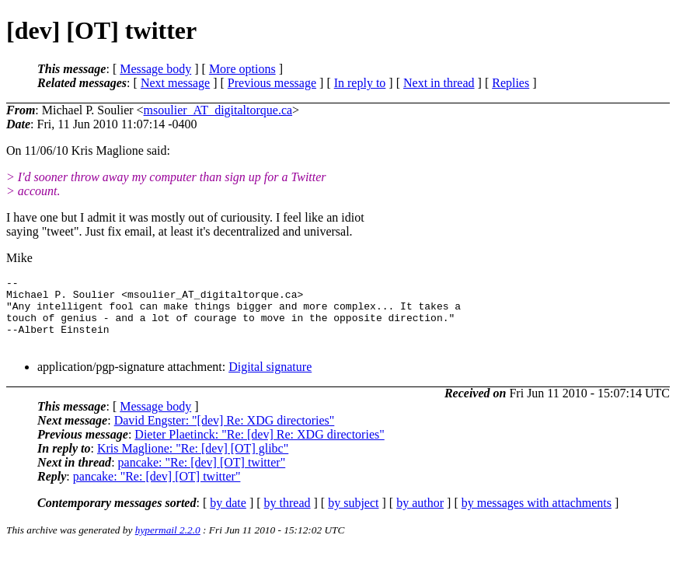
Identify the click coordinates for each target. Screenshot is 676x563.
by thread (287, 516)
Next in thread (439, 82)
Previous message (272, 82)
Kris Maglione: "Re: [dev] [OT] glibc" (192, 462)
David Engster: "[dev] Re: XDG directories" (224, 434)
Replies (510, 82)
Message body (155, 68)
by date (228, 516)
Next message (175, 82)
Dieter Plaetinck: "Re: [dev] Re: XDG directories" (259, 448)
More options (242, 68)
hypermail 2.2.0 (167, 544)
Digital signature (270, 380)
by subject (353, 516)
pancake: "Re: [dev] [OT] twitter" (202, 476)
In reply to (360, 82)
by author (420, 516)
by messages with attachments (537, 516)
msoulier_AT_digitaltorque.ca (218, 110)
